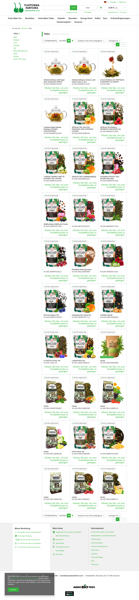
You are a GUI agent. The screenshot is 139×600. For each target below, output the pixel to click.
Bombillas (29, 18)
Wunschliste (60, 543)
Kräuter (16, 56)
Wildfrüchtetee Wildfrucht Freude (56, 224)
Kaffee (98, 18)
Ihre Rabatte (60, 551)
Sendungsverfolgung (25, 536)
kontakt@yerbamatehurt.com (71, 576)
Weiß (15, 54)
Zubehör (61, 18)
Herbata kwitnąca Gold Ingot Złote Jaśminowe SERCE (54, 81)
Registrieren (122, 2)
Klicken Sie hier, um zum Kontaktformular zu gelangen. (56, 90)
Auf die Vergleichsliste (51, 51)
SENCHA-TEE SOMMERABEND (84, 177)
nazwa (102, 361)
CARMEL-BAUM (106, 315)
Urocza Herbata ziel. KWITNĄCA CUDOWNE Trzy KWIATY (112, 81)
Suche (73, 8)
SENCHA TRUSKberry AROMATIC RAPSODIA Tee (110, 128)
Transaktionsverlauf (62, 547)
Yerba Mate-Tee (14, 18)
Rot (14, 48)
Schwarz (16, 45)
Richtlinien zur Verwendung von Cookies (24, 578)
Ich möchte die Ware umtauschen (29, 547)
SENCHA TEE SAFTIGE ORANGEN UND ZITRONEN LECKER (82, 129)
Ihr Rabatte (87, 12)
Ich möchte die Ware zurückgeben (29, 543)
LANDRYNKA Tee (78, 361)
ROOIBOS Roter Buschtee (81, 270)
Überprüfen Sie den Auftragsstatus (29, 532)
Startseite (24, 28)
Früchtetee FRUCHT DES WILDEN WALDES (109, 178)
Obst (15, 37)
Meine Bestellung (22, 528)
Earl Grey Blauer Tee (51, 315)
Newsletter (59, 554)
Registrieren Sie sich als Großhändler (68, 532)
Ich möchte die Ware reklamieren (29, 540)
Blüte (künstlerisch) (20, 51)
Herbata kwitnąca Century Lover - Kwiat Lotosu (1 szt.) (84, 81)
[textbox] (56, 7)
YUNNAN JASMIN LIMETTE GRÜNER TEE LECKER (54, 178)
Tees (105, 18)
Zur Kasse (123, 12)
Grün (15, 43)
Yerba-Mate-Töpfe (46, 18)
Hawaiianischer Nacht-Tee (81, 315)
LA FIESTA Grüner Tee (52, 361)
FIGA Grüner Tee (78, 452)
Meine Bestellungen (62, 536)
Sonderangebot (64, 22)
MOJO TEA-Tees (19, 59)
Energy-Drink (86, 18)
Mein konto (58, 528)
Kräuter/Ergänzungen (120, 18)
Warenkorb (59, 539)
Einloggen (113, 2)
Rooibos (16, 40)
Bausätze (73, 18)
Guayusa (78, 22)
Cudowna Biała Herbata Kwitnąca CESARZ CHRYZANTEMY (52, 129)
